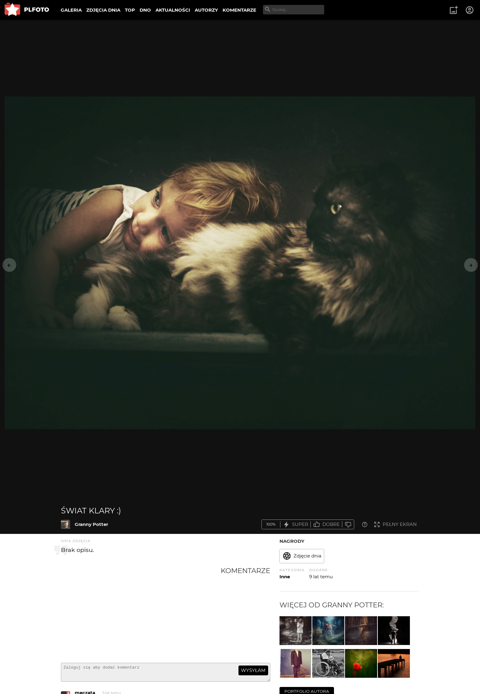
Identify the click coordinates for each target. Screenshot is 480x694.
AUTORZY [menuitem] (206, 10)
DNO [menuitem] (145, 10)
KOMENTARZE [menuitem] (239, 10)
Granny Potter (91, 524)
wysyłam (253, 670)
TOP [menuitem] (130, 10)
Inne (284, 577)
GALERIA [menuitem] (71, 10)
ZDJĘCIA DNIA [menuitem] (103, 10)
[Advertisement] (141, 612)
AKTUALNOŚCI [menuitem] (173, 10)
